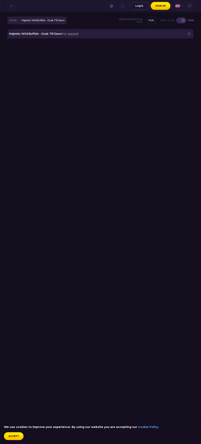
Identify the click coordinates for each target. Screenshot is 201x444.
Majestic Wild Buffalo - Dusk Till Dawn (43, 20)
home (13, 20)
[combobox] (179, 6)
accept (13, 436)
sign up (160, 5)
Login (139, 5)
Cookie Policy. (148, 427)
